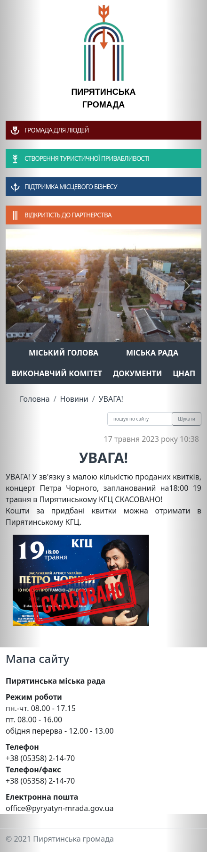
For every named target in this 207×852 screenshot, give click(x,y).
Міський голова (63, 352)
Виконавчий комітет (57, 373)
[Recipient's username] (139, 419)
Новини (74, 399)
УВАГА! (111, 399)
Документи (137, 373)
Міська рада (152, 352)
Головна (35, 399)
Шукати (186, 418)
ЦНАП (184, 373)
